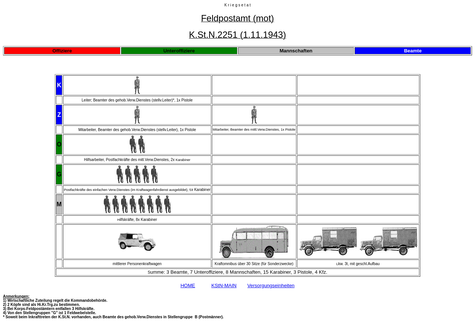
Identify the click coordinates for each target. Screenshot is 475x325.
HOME (187, 285)
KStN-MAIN (224, 285)
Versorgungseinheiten (271, 285)
